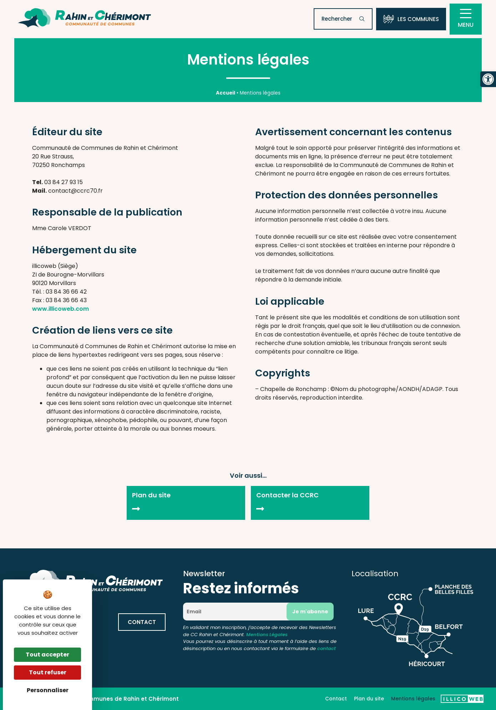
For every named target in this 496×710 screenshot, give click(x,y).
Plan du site (369, 698)
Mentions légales (413, 698)
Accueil (225, 93)
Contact (336, 698)
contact (326, 648)
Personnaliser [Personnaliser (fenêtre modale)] (48, 690)
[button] (488, 79)
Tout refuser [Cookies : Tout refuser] (47, 672)
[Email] (237, 611)
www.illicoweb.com (60, 309)
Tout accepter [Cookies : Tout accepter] (47, 654)
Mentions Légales (267, 634)
